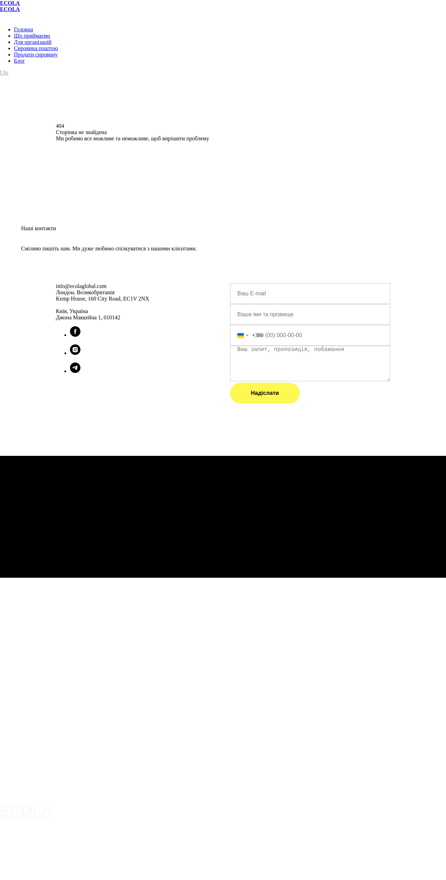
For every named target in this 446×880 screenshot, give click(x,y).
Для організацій (33, 42)
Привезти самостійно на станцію (36, 742)
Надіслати (265, 393)
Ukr (4, 73)
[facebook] (75, 335)
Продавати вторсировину (28, 719)
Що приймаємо (32, 36)
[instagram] (75, 353)
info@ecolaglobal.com (24, 765)
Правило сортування (23, 726)
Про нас (9, 788)
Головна (23, 29)
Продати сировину (36, 54)
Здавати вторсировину (25, 711)
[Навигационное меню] (5, 16)
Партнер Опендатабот (25, 772)
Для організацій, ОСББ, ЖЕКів (34, 795)
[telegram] (75, 371)
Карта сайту (13, 749)
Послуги (10, 703)
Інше (5, 780)
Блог (19, 61)
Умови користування (23, 757)
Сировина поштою (36, 48)
